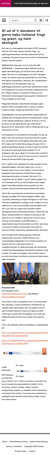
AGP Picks (5, 3)
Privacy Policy (20, 451)
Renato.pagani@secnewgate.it (15, 294)
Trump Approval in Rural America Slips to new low (27, 3)
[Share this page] (46, 20)
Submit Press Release (39, 441)
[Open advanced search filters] (40, 20)
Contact (32, 451)
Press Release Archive (18, 441)
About (4, 441)
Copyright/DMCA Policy (34, 446)
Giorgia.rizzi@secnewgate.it (13, 297)
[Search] (21, 20)
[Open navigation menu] (4, 20)
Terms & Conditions (14, 446)
